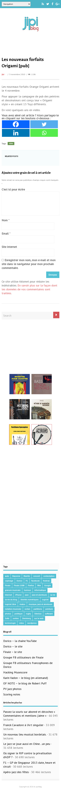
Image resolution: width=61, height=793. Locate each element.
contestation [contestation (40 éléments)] (48, 576)
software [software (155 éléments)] (49, 613)
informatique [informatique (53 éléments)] (40, 590)
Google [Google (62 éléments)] (47, 585)
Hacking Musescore (15, 672)
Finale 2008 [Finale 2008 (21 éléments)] (19, 585)
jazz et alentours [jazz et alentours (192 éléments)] (39, 595)
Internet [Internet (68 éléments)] (8, 595)
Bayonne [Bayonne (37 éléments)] (16, 576)
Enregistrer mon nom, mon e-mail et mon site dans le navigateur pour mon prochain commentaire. (28, 264)
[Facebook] (16, 124)
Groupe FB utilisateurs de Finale (23, 657)
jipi (3, 74)
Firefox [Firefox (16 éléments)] (31, 585)
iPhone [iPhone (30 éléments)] (18, 595)
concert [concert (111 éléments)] (36, 576)
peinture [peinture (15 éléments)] (49, 609)
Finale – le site (12, 652)
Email (5, 233)
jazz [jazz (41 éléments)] (26, 595)
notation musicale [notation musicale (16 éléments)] (13, 609)
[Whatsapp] (44, 133)
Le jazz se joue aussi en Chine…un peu (26, 744)
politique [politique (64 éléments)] (18, 613)
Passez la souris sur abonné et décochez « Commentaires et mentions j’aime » (29, 713)
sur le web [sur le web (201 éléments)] (38, 618)
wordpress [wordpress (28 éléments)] (32, 623)
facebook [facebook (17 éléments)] (35, 581)
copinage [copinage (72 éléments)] (9, 581)
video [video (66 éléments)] (21, 623)
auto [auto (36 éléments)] (7, 576)
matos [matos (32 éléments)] (22, 604)
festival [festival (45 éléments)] (46, 581)
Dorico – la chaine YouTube (20, 641)
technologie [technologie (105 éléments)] (10, 623)
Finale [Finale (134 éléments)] (7, 585)
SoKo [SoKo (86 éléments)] (7, 618)
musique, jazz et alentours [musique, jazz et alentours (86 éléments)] (40, 604)
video (11, 143)
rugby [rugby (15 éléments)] (28, 613)
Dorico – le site (12, 646)
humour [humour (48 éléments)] (27, 590)
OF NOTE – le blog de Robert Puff (25, 683)
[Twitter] (44, 124)
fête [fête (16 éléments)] (39, 585)
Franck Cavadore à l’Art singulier (23, 725)
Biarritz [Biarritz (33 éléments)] (27, 576)
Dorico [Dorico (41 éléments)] (19, 581)
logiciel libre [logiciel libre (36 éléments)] (10, 604)
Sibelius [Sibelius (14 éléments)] (37, 613)
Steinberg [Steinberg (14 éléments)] (26, 618)
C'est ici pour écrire (13, 189)
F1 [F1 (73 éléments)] (27, 581)
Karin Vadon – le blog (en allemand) (25, 678)
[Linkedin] (16, 133)
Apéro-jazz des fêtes (16, 772)
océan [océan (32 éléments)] (27, 609)
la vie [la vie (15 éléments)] (52, 595)
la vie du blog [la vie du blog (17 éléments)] (11, 599)
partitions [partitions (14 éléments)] (38, 609)
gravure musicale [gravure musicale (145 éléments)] (12, 590)
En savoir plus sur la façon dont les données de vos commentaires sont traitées (29, 289)
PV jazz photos (12, 689)
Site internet (9, 247)
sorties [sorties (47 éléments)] (16, 618)
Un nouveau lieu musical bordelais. (24, 734)
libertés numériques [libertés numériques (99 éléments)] (29, 599)
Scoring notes (11, 694)
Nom (5, 220)
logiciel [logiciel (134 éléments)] (45, 599)
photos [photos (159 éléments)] (8, 613)
